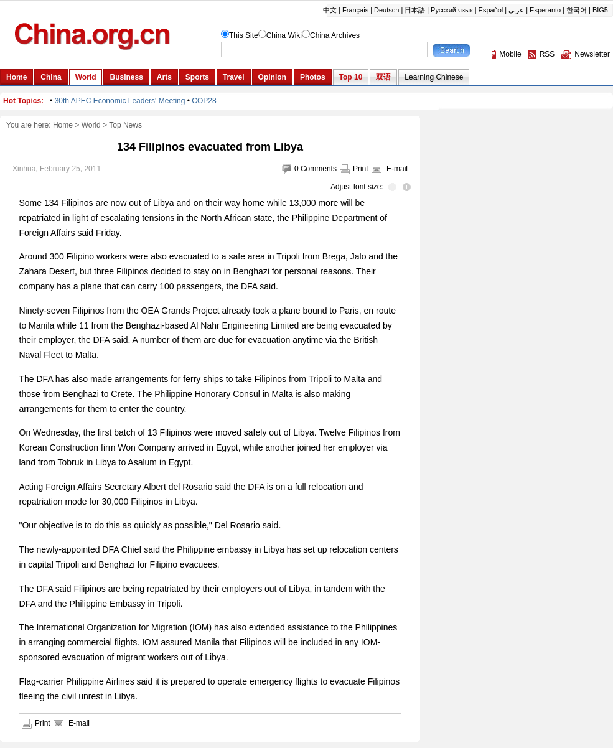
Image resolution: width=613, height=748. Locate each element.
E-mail (397, 168)
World (91, 125)
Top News (125, 125)
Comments (319, 168)
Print (360, 168)
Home (63, 125)
